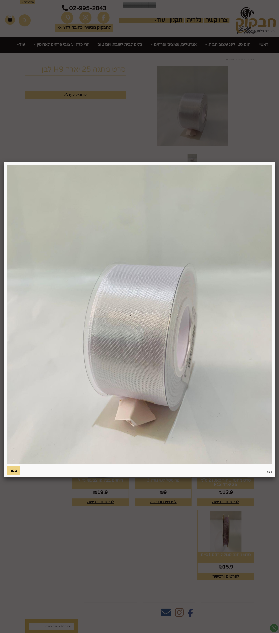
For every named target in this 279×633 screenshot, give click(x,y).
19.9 (269, 472)
